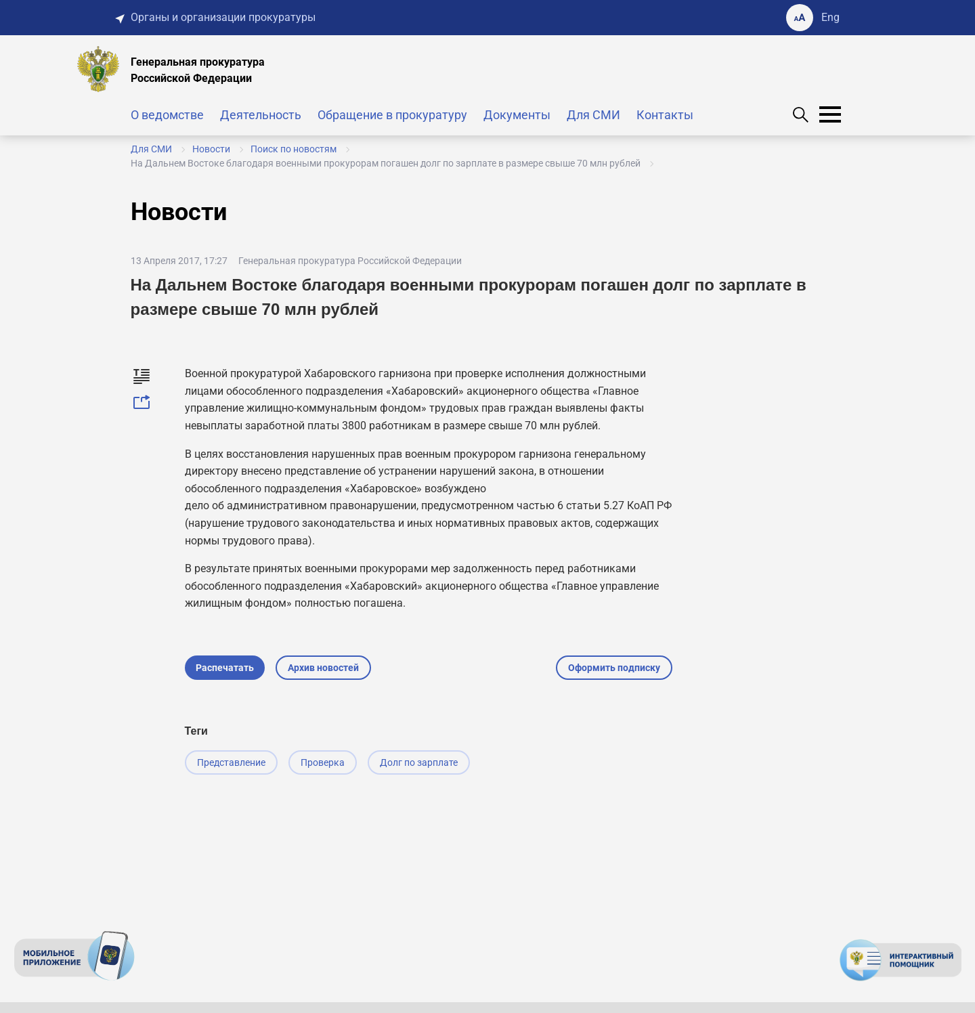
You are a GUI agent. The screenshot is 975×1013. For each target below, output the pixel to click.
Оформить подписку (614, 667)
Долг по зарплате (419, 762)
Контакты (664, 115)
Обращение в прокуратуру (392, 115)
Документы (516, 115)
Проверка (323, 762)
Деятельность (260, 115)
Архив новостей (323, 667)
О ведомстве (167, 115)
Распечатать (225, 667)
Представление (231, 762)
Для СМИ (593, 115)
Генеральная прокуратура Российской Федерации (350, 260)
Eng (830, 17)
